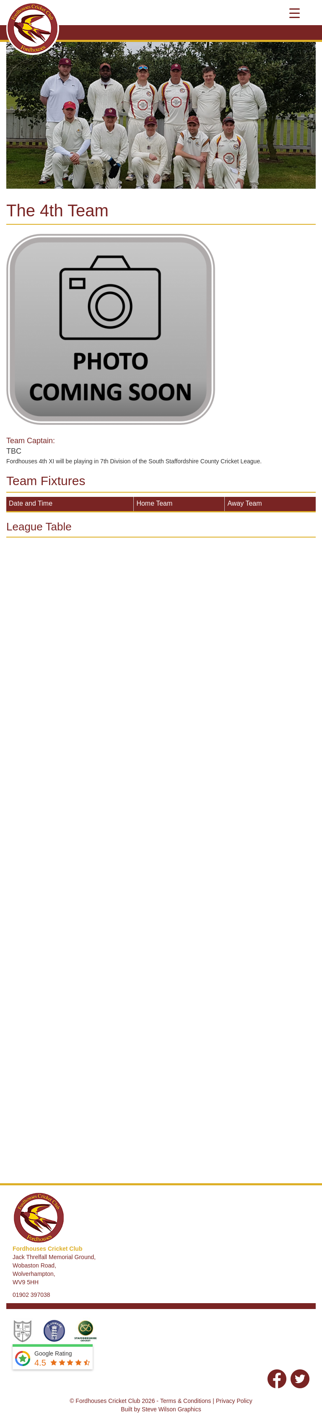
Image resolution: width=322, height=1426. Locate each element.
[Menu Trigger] (294, 12)
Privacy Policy (234, 1400)
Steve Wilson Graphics (171, 1409)
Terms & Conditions (185, 1400)
